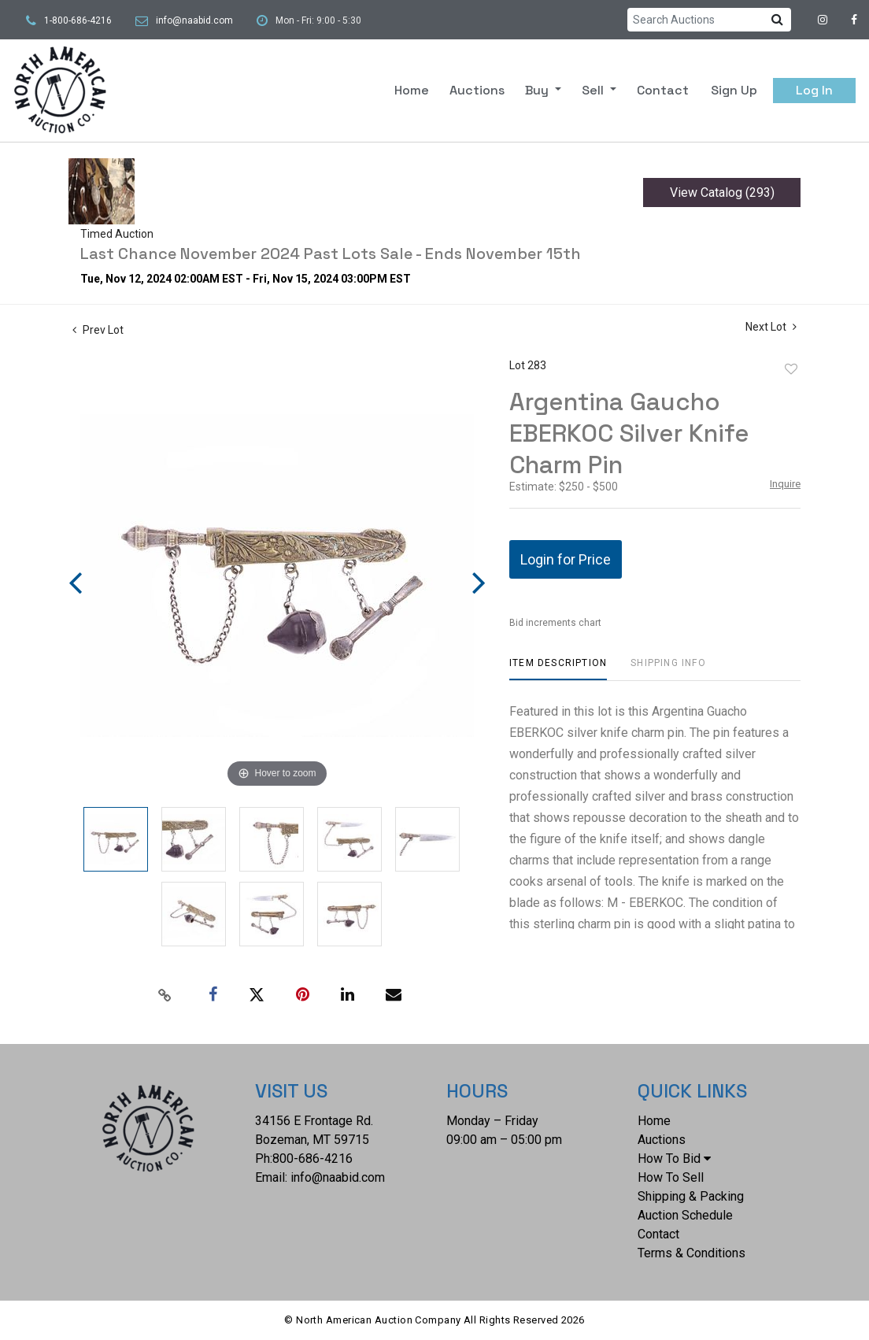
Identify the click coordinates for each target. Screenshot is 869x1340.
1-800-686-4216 (78, 20)
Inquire (785, 484)
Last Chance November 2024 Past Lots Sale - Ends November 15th (330, 253)
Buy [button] (538, 90)
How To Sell (671, 1177)
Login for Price (565, 559)
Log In (814, 90)
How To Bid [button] (674, 1158)
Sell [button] (594, 90)
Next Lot (771, 326)
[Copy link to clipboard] (165, 995)
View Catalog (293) (722, 192)
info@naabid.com (194, 20)
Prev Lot (98, 330)
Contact (663, 90)
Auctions (477, 90)
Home (411, 90)
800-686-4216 (312, 1158)
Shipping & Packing (691, 1196)
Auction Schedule (685, 1215)
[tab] (558, 668)
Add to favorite (791, 369)
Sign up (734, 90)
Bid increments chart (555, 622)
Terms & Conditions (691, 1253)
